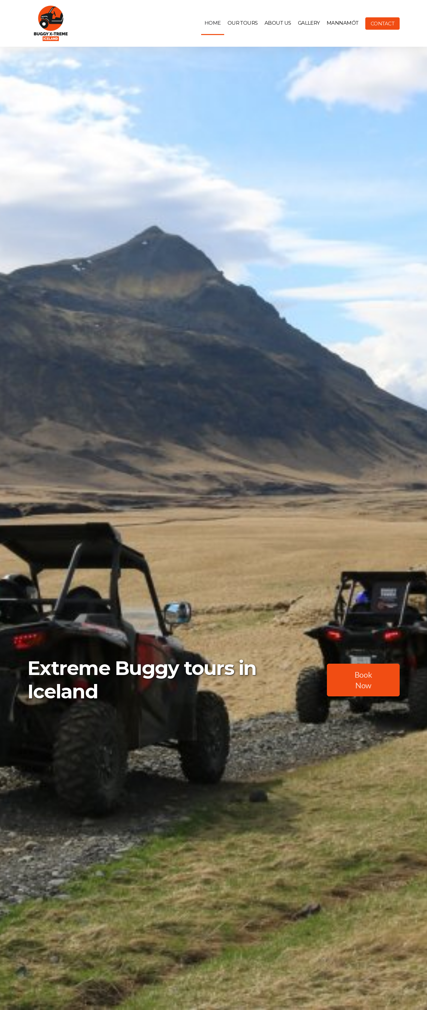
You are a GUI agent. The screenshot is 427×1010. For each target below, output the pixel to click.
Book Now (363, 680)
